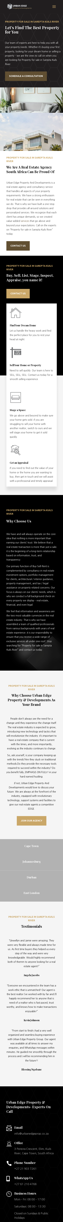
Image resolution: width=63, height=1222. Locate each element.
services (25, 221)
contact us (18, 293)
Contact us (18, 245)
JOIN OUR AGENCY (31, 820)
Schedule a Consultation (26, 76)
